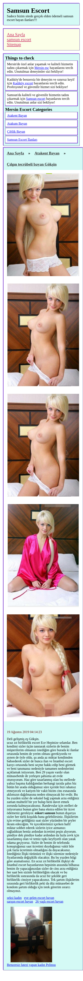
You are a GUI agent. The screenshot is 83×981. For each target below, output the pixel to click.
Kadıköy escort (23, 83)
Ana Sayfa (16, 34)
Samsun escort (35, 98)
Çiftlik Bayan (16, 131)
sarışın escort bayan (20, 901)
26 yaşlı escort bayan (49, 901)
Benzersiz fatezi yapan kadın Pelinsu (31, 965)
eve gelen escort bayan (39, 898)
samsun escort (19, 39)
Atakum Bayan (17, 123)
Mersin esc (41, 68)
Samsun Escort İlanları (22, 139)
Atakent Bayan (17, 115)
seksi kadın (14, 898)
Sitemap (14, 44)
